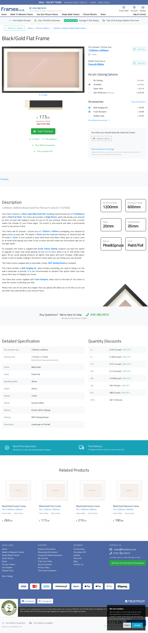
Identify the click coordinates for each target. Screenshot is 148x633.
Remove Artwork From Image (102, 149)
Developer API (80, 552)
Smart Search (8, 558)
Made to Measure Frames (13, 552)
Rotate (92, 54)
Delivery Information (47, 549)
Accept (137, 625)
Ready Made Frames (70, 14)
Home (4, 14)
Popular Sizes (8, 570)
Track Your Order (45, 561)
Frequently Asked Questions (50, 555)
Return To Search (14, 28)
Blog (76, 561)
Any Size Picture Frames (47, 14)
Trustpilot (4, 179)
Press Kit (78, 558)
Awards (77, 555)
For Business (79, 549)
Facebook (28, 601)
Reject (127, 625)
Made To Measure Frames (21, 14)
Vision (103, 14)
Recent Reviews (45, 564)
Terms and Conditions (47, 570)
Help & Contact (139, 14)
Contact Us (78, 564)
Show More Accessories (99, 120)
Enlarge (43, 94)
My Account (43, 558)
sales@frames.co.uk (125, 549)
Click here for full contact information (128, 562)
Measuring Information (48, 552)
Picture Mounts (90, 14)
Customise (139, 49)
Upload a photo (101, 138)
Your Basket (7, 567)
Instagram (45, 601)
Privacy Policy (44, 567)
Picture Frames (42, 28)
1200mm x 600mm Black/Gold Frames (69, 28)
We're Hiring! (7, 576)
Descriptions (138, 101)
